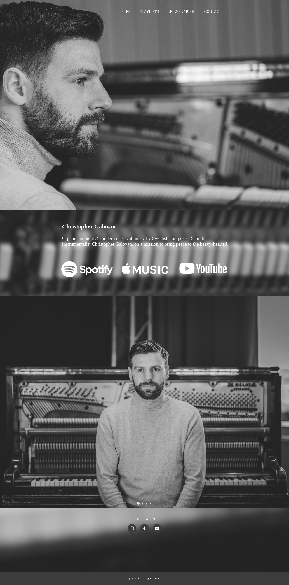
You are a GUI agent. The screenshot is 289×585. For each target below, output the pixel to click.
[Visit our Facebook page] (144, 528)
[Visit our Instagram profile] (132, 528)
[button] (138, 503)
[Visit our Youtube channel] (157, 528)
